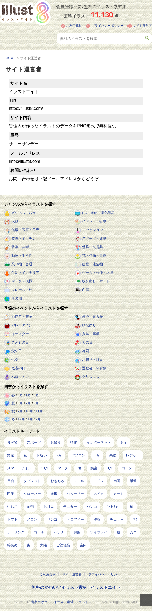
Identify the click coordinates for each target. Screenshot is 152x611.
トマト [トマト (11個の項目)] (12, 519)
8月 (36, 403)
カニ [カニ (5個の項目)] (133, 532)
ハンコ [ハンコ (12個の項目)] (92, 507)
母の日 (87, 342)
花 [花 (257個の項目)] (25, 455)
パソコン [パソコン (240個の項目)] (78, 455)
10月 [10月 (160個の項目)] (44, 468)
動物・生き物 (21, 255)
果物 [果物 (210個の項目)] (112, 455)
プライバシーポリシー (107, 26)
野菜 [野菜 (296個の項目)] (10, 455)
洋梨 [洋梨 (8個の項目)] (97, 519)
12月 (21, 419)
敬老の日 (18, 368)
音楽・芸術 (20, 247)
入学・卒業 (90, 334)
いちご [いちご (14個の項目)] (12, 507)
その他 (16, 298)
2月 (38, 419)
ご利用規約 (74, 26)
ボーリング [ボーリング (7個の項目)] (16, 532)
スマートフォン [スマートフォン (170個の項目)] (19, 468)
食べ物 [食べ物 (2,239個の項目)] (12, 442)
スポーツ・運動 (94, 238)
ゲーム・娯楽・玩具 (97, 273)
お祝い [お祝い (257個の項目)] (42, 455)
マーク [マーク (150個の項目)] (63, 468)
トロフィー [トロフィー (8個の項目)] (75, 519)
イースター (20, 334)
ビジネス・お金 (23, 213)
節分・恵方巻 (92, 317)
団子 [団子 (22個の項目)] (10, 494)
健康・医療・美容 (25, 230)
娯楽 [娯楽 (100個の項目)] (93, 468)
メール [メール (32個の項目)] (79, 481)
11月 (39, 411)
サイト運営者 (142, 26)
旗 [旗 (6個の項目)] (118, 532)
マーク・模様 (21, 281)
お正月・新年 (21, 317)
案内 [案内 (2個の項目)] (83, 545)
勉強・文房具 (92, 247)
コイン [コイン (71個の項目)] (127, 468)
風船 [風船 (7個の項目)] (77, 532)
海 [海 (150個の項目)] (79, 468)
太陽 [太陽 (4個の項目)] (43, 545)
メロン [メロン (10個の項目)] (32, 519)
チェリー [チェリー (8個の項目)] (117, 519)
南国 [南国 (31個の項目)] (116, 481)
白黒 (85, 290)
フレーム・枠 (21, 290)
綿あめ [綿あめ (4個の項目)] (12, 545)
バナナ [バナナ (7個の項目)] (59, 532)
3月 (20, 395)
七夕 (14, 360)
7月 (28, 403)
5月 (36, 395)
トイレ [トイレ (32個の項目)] (99, 481)
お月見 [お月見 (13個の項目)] (48, 507)
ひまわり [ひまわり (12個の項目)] (113, 507)
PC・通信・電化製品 (98, 213)
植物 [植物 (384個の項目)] (73, 442)
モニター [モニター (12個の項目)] (70, 507)
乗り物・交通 (21, 264)
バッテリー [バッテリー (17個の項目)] (75, 494)
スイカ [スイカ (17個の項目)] (99, 494)
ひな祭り (89, 325)
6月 (20, 403)
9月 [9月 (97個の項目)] (109, 468)
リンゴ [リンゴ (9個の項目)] (52, 519)
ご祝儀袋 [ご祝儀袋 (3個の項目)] (63, 545)
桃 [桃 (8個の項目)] (135, 519)
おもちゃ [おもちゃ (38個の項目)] (57, 481)
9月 (20, 411)
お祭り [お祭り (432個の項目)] (55, 442)
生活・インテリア (25, 273)
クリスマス (90, 377)
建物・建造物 (92, 264)
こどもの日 (20, 342)
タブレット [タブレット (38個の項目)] (32, 481)
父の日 (16, 351)
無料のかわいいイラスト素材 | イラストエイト (75, 587)
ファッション (92, 230)
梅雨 (85, 351)
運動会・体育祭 (94, 368)
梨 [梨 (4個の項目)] (28, 545)
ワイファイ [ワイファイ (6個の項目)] (98, 532)
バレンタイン (21, 325)
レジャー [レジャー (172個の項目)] (133, 455)
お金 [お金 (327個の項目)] (123, 442)
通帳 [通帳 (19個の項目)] (53, 494)
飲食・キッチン (23, 238)
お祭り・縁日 (92, 360)
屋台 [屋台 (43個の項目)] (10, 481)
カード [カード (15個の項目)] (118, 494)
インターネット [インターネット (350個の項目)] (99, 442)
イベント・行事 (94, 221)
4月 (28, 395)
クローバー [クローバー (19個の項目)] (32, 494)
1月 (30, 419)
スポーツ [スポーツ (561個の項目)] (34, 442)
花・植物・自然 (94, 255)
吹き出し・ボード (96, 281)
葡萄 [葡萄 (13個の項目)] (30, 507)
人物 (14, 221)
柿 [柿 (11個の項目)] (131, 507)
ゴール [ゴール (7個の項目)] (39, 532)
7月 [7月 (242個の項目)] (59, 455)
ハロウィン (20, 377)
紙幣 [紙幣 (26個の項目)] (133, 481)
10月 (29, 411)
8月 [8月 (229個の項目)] (97, 455)
